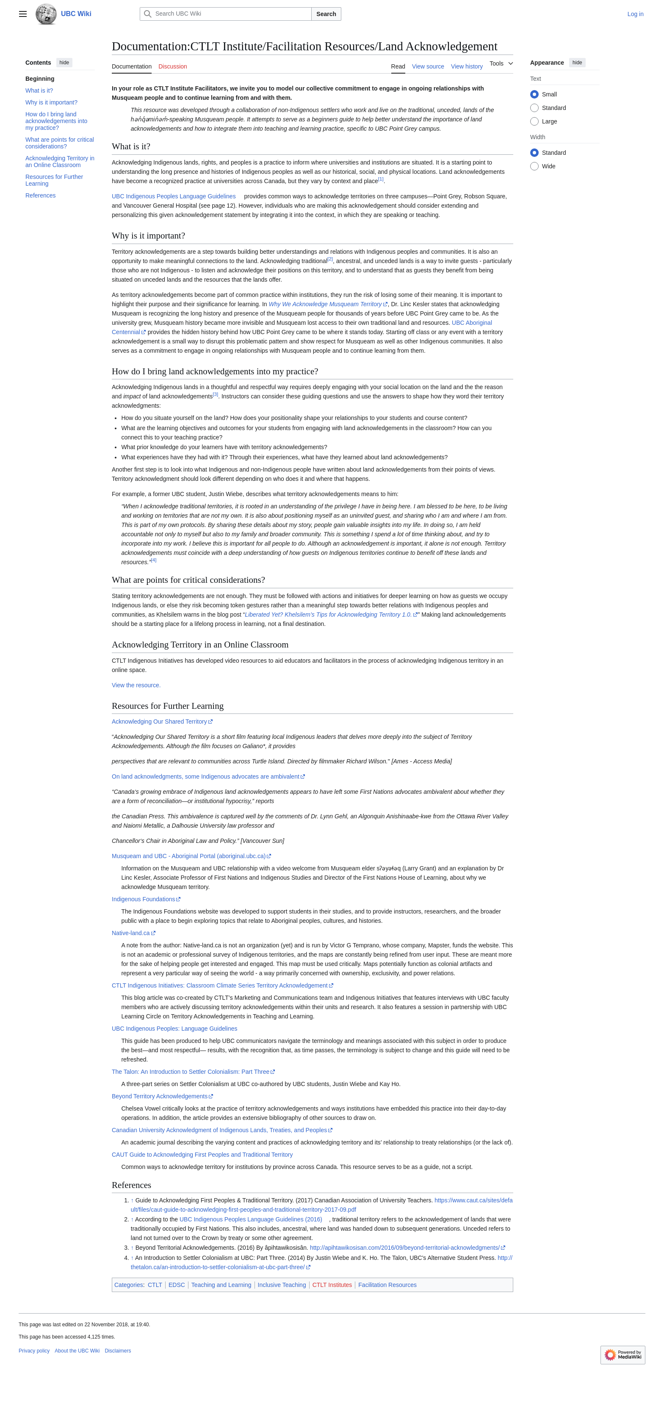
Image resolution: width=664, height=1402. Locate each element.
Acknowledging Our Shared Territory (159, 721)
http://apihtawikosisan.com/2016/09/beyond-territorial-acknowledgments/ (405, 1247)
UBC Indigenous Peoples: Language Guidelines (175, 1028)
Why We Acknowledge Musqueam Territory (325, 304)
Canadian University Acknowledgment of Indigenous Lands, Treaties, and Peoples (219, 1130)
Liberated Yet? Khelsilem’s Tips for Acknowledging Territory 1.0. (328, 614)
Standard (554, 107)
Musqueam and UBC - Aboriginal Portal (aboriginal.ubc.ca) (189, 856)
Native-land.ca (131, 933)
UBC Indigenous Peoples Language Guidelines (174, 196)
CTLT (155, 1284)
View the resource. (136, 685)
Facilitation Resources (387, 1284)
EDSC (177, 1284)
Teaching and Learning (221, 1284)
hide (64, 63)
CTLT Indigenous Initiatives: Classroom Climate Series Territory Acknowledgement (220, 985)
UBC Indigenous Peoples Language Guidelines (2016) (251, 1219)
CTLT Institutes (332, 1284)
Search (326, 14)
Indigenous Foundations (143, 899)
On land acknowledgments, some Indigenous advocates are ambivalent (205, 776)
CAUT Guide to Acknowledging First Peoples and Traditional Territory (202, 1154)
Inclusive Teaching (282, 1284)
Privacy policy (34, 1351)
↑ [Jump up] (132, 1200)
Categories (128, 1284)
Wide (549, 166)
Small (549, 94)
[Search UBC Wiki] (226, 14)
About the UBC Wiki (77, 1351)
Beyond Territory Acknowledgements (160, 1096)
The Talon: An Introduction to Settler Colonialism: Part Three (190, 1071)
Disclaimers (118, 1351)
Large (549, 121)
